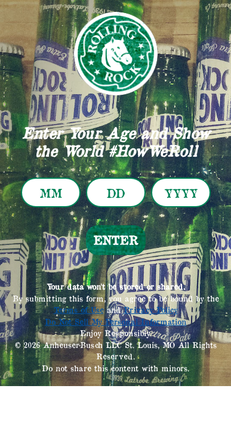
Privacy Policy (151, 310)
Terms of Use (79, 310)
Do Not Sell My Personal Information (115, 322)
